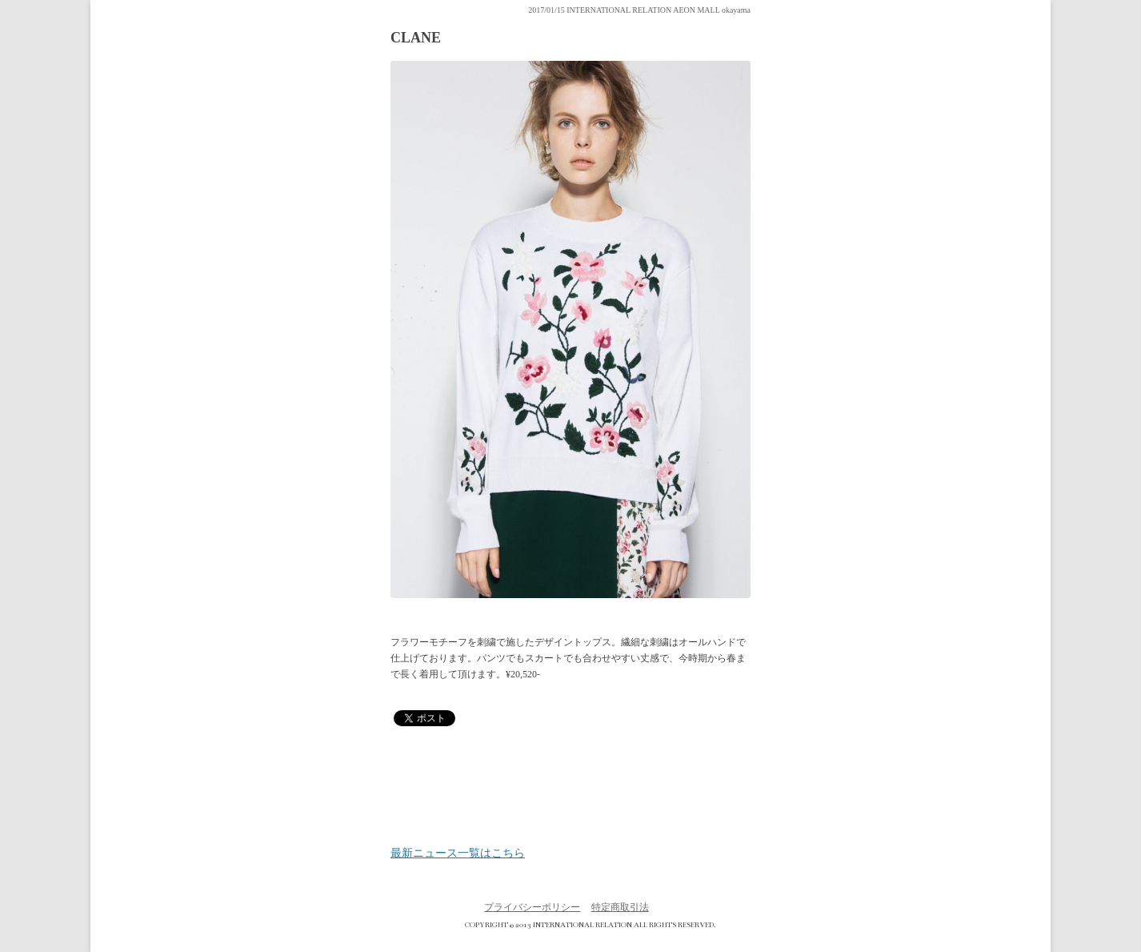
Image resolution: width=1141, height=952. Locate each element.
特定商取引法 (620, 907)
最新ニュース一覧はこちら (457, 853)
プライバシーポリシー (532, 907)
